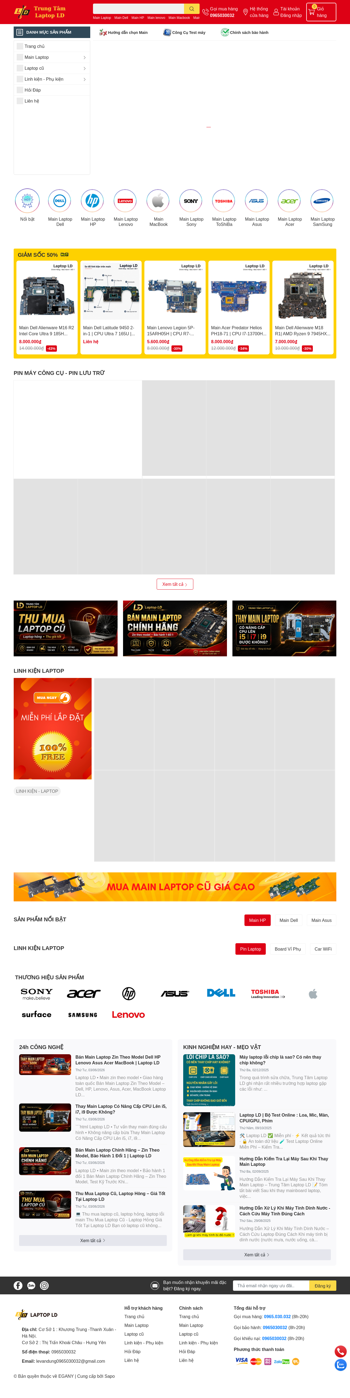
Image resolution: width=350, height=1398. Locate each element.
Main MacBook (159, 250)
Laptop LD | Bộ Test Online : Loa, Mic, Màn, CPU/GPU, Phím (284, 1146)
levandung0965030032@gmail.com (70, 1389)
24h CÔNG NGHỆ (41, 1076)
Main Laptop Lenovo (126, 250)
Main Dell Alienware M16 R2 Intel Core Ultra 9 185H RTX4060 (46, 362)
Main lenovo (156, 18)
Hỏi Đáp (132, 1380)
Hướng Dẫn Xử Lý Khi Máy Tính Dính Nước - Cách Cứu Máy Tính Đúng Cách (285, 1239)
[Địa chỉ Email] (284, 1314)
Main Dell (121, 18)
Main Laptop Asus (257, 250)
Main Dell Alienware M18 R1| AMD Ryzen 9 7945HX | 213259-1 (302, 362)
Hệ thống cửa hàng (259, 12)
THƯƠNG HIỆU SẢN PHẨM (49, 1006)
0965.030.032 (277, 1345)
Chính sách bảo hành (249, 32)
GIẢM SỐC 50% (38, 283)
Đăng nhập (291, 15)
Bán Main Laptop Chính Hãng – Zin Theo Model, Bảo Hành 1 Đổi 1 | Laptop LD (117, 1181)
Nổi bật (27, 247)
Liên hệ (131, 1389)
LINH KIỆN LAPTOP (39, 699)
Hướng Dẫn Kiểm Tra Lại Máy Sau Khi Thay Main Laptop (284, 1190)
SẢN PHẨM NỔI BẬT (40, 948)
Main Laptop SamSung (323, 250)
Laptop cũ (134, 1362)
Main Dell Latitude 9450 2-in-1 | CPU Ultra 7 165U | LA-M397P (108, 362)
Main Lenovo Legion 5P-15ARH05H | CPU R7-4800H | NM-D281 (170, 362)
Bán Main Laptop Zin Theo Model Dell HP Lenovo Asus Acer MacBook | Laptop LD (118, 1088)
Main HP (138, 18)
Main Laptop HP (93, 250)
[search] (192, 9)
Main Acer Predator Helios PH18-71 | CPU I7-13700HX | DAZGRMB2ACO (238, 362)
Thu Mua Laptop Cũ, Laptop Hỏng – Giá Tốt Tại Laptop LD (120, 1225)
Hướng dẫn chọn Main (128, 32)
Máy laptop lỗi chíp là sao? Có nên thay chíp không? (280, 1088)
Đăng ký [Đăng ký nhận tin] (323, 1314)
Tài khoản (290, 8)
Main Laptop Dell (60, 250)
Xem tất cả (175, 613)
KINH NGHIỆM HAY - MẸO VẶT (222, 1076)
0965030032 (222, 15)
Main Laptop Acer (290, 250)
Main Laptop (102, 18)
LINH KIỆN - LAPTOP (37, 820)
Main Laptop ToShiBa (224, 250)
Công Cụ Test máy (188, 32)
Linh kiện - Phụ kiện (143, 1371)
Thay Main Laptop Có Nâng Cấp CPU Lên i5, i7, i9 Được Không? (121, 1137)
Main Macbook (179, 18)
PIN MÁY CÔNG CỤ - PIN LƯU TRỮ (59, 401)
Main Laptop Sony (191, 250)
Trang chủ (134, 1345)
